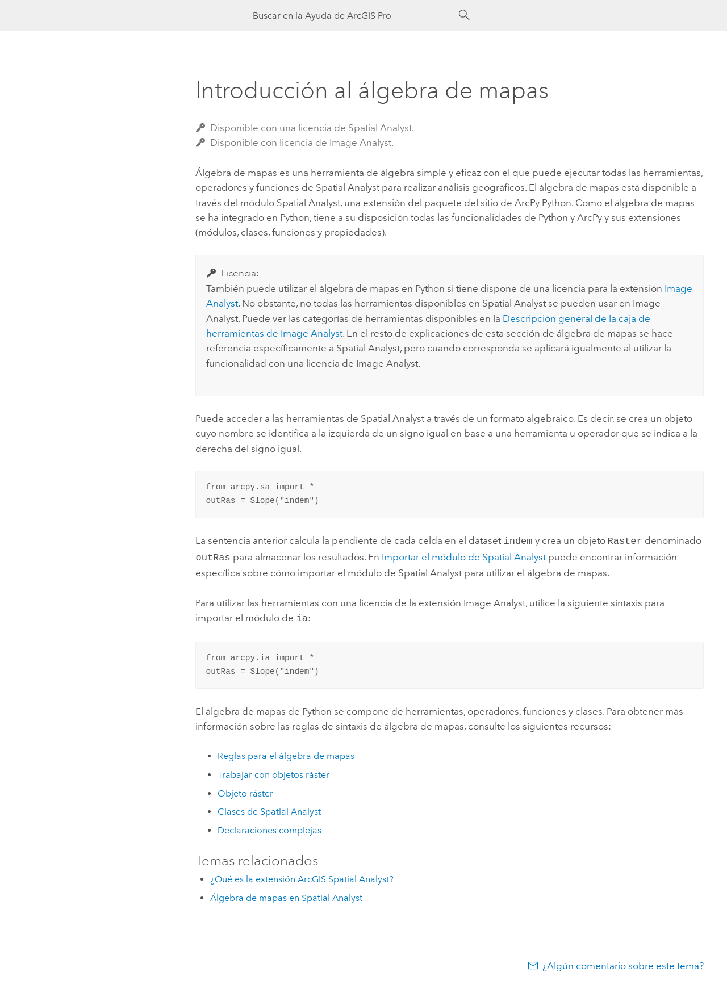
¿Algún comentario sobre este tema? (623, 962)
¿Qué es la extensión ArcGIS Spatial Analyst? (302, 875)
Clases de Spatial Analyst (269, 808)
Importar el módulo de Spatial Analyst (464, 555)
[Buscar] (464, 15)
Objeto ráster (245, 790)
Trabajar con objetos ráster (273, 771)
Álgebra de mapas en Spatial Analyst (286, 894)
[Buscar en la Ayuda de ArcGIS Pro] (352, 16)
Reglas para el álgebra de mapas (286, 752)
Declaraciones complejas (269, 826)
